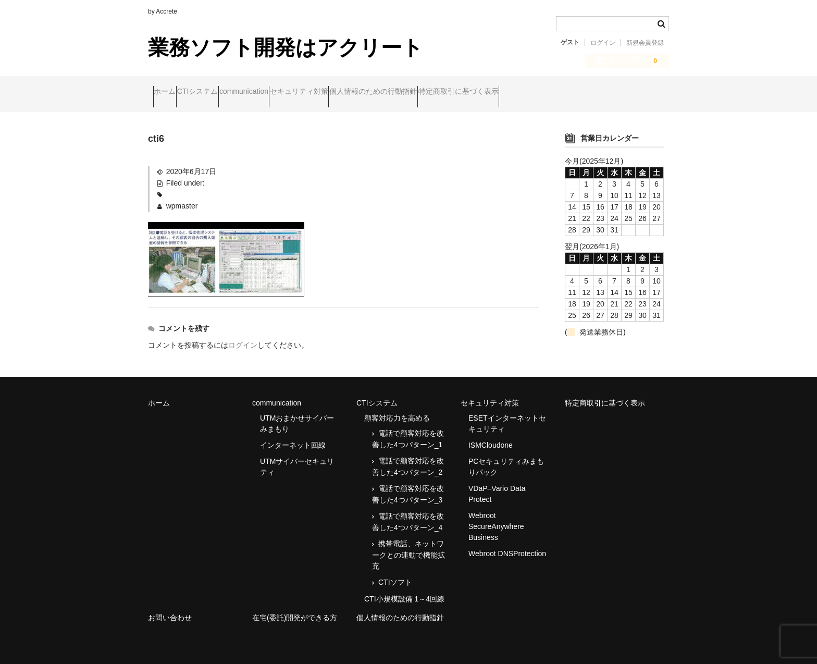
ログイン (602, 42)
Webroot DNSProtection (507, 544)
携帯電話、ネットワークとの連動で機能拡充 (408, 546)
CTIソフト (395, 573)
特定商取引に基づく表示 (564, 92)
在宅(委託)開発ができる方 (294, 609)
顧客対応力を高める (397, 409)
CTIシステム (222, 92)
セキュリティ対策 (364, 92)
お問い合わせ (170, 609)
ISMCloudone (490, 436)
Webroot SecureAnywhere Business (496, 517)
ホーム (170, 92)
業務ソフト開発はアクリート (285, 47)
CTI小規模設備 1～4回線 (404, 590)
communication (288, 92)
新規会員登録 (645, 42)
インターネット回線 (293, 436)
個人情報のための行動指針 (458, 92)
